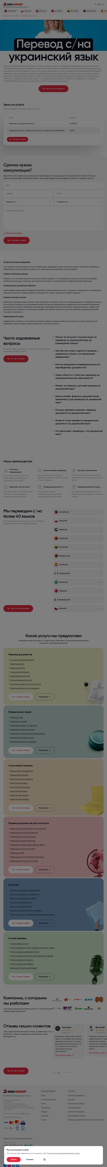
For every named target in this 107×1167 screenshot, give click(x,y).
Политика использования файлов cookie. (63, 1153)
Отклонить (30, 1159)
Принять (14, 1159)
